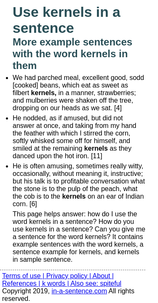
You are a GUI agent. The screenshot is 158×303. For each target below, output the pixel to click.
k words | (56, 283)
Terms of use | (24, 275)
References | (22, 283)
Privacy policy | (69, 275)
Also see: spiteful (95, 283)
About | (103, 275)
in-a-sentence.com (79, 291)
